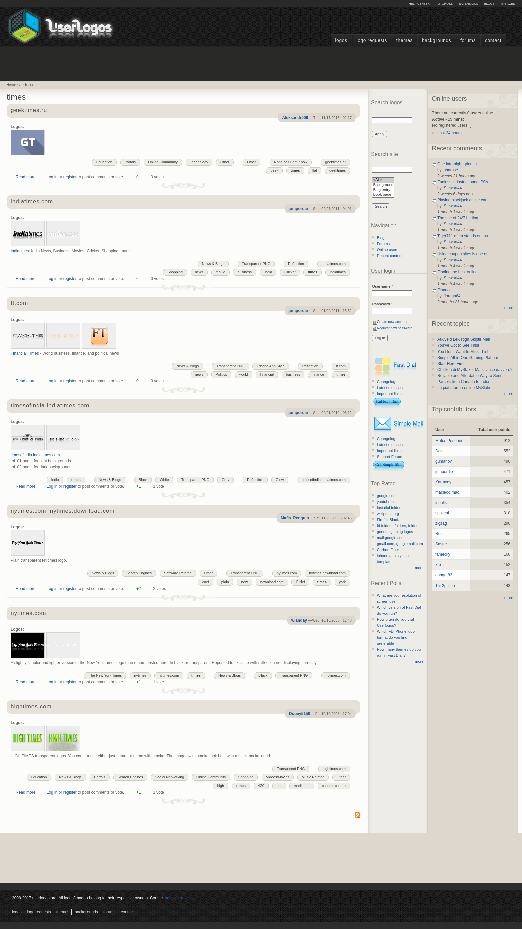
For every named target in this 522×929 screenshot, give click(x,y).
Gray (225, 480)
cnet (205, 582)
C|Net (300, 582)
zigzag (441, 523)
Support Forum (389, 457)
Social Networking (169, 777)
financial (267, 374)
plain (225, 582)
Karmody (443, 482)
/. (20, 84)
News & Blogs (213, 264)
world (243, 374)
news (199, 272)
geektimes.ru (29, 110)
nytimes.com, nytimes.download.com (63, 511)
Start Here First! (451, 363)
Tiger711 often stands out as (462, 236)
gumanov (443, 461)
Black (143, 480)
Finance (444, 290)
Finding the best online (457, 272)
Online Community (163, 162)
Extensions (468, 3)
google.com (387, 496)
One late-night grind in (457, 164)
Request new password (395, 328)
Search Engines (139, 573)
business (244, 272)
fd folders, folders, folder (397, 526)
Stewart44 (453, 188)
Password (382, 304)
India (268, 272)
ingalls (441, 502)
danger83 (443, 575)
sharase (451, 170)
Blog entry (383, 190)
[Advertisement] (261, 63)
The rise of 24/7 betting (457, 218)
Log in (52, 177)
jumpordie (298, 208)
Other (251, 162)
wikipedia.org (388, 514)
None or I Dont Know (290, 162)
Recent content (390, 256)
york (342, 582)
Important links (389, 394)
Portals (130, 162)
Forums (468, 40)
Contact (493, 40)
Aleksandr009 (295, 117)
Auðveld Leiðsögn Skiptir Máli (463, 339)
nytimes (140, 675)
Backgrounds (436, 40)
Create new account (392, 322)
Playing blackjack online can (462, 200)
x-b (438, 564)
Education (104, 162)
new (244, 582)
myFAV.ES (507, 3)
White (164, 480)
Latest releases (390, 388)
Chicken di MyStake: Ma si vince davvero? (474, 369)
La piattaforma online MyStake (464, 387)
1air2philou (445, 585)
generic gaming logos (395, 532)
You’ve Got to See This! (458, 345)
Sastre (441, 544)
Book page (383, 194)
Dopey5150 (299, 713)
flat (314, 170)
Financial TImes (25, 353)
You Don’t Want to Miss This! (462, 351)
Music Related (313, 777)
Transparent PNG (256, 264)
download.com (272, 582)
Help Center (419, 3)
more (419, 568)
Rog (439, 533)
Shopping (175, 272)
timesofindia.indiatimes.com (50, 406)
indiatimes (338, 272)
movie (220, 272)
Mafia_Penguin (295, 518)
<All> (383, 180)
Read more (25, 177)
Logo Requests (371, 40)
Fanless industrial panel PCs (462, 182)
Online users (387, 250)
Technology (199, 162)
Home (11, 84)
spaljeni (442, 513)
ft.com (19, 303)
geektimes (337, 170)
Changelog (386, 382)
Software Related (178, 573)
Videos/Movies (277, 777)
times (29, 84)
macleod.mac (447, 492)
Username (382, 286)
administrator (176, 898)
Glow (280, 480)
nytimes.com (287, 573)
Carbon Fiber (388, 550)
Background (383, 185)
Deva (440, 451)
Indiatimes (20, 251)
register (70, 177)
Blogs (489, 3)
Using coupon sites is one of (462, 254)
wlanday (299, 620)
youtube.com (388, 502)
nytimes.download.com (327, 573)
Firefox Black (388, 520)
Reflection (296, 264)
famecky (442, 554)
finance (318, 374)
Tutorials (444, 3)
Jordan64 (452, 296)
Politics (221, 374)
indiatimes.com (32, 202)
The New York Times (105, 675)
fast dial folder (389, 508)
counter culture (334, 786)
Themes (404, 40)
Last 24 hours (449, 133)
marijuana (301, 786)
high (220, 786)
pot (279, 786)
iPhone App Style (270, 366)
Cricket (290, 272)
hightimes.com (31, 707)
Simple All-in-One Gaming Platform (468, 357)
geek (274, 170)
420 (261, 786)
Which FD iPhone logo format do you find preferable (396, 637)
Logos (341, 40)
